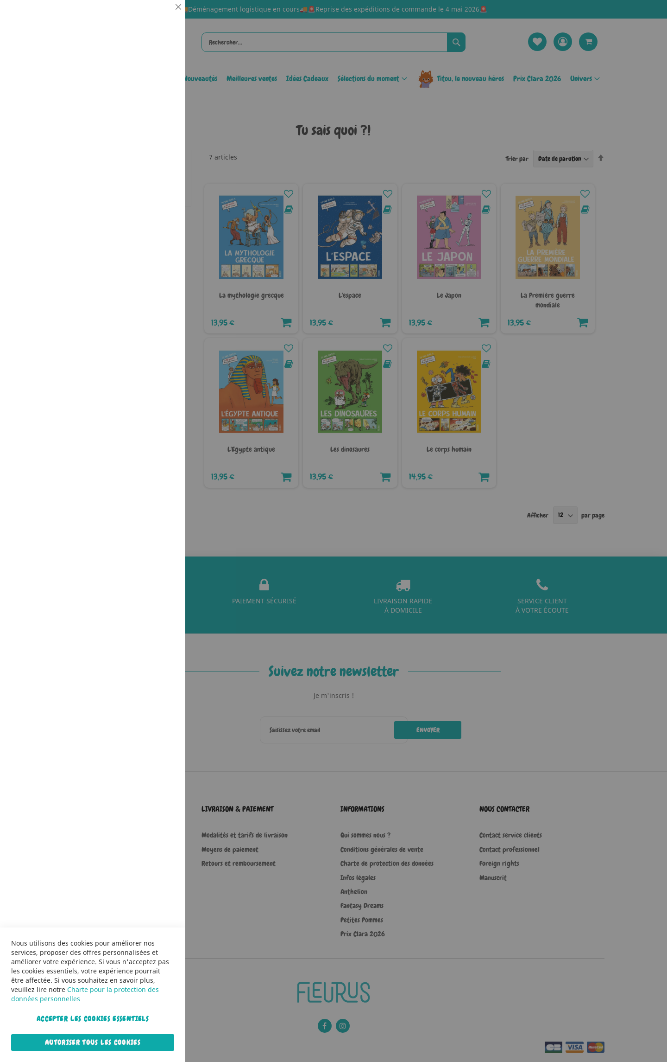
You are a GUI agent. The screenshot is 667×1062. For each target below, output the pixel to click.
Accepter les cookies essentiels (93, 1019)
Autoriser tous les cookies (92, 1042)
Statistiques (159, 126)
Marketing (159, 233)
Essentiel (159, 18)
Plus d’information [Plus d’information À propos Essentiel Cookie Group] (150, 86)
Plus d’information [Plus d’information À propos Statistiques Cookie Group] (150, 193)
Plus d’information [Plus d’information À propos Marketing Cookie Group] (150, 291)
